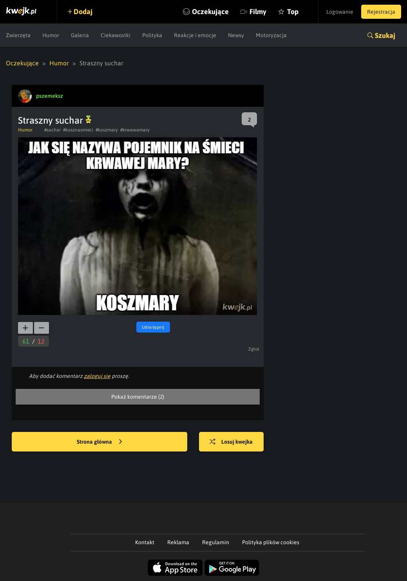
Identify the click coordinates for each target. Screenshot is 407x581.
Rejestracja (381, 12)
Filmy (258, 11)
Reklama (178, 542)
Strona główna (99, 442)
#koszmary (107, 130)
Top (292, 11)
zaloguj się (97, 376)
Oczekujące (210, 11)
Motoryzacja (271, 35)
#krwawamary (135, 130)
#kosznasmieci (78, 130)
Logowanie (339, 12)
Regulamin (215, 542)
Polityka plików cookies (270, 542)
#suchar (52, 130)
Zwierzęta (18, 35)
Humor (50, 35)
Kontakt (144, 542)
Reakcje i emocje (195, 35)
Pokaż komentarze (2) (137, 397)
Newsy (236, 35)
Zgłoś (254, 349)
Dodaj (83, 11)
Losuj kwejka (231, 442)
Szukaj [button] (385, 35)
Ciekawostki (115, 35)
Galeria (80, 35)
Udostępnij (153, 327)
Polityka (152, 35)
